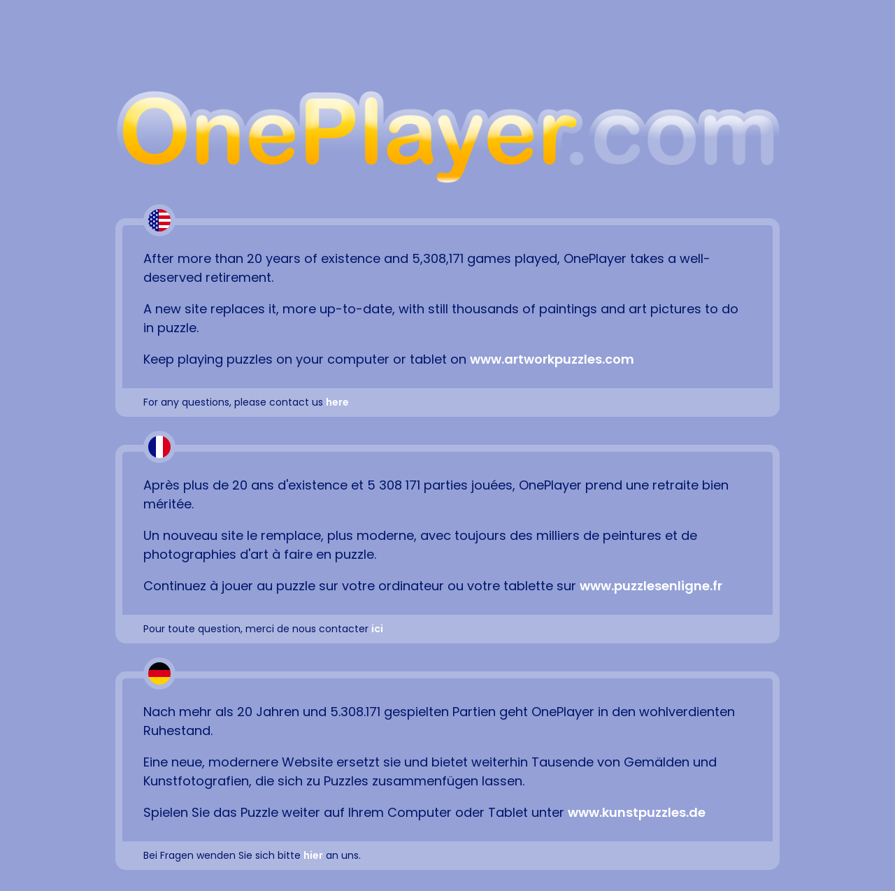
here (337, 402)
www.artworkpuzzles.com (552, 359)
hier (313, 855)
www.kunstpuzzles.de (637, 812)
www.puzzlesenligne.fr (651, 585)
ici (377, 629)
